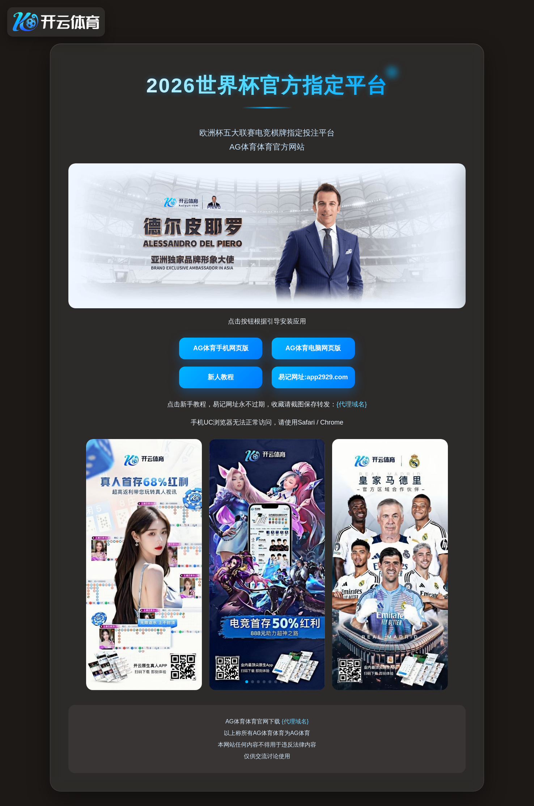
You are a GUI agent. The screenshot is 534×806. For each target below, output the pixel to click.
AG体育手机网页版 (221, 348)
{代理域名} (351, 404)
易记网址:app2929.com (313, 377)
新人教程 (221, 377)
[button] (246, 681)
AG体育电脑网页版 (313, 348)
